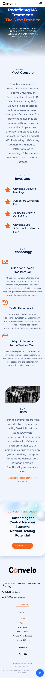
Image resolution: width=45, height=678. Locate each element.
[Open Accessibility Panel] (40, 673)
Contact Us (22, 545)
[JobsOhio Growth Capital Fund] (8, 213)
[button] (41, 4)
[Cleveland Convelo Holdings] (8, 189)
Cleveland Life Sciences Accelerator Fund (26, 228)
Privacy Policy (22, 667)
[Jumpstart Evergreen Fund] (8, 201)
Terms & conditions (22, 663)
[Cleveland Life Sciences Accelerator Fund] (8, 225)
